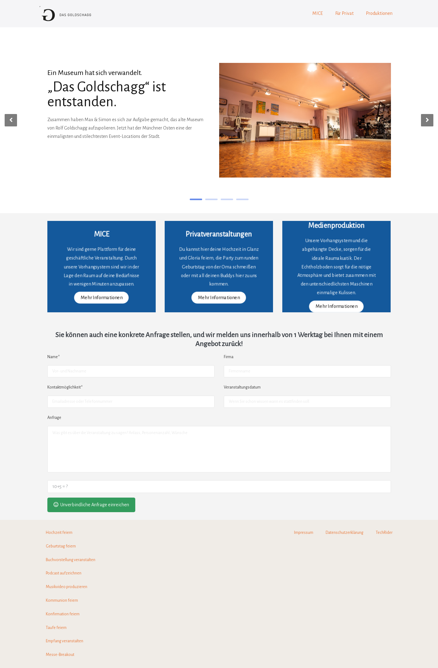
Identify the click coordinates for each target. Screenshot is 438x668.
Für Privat (344, 13)
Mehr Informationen (101, 297)
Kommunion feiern (62, 600)
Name (53, 357)
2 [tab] (211, 199)
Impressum (303, 532)
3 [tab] (227, 199)
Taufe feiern (56, 628)
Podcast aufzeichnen (63, 573)
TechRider (384, 532)
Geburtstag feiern (61, 546)
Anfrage (54, 417)
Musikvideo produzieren (66, 587)
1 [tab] (196, 199)
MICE (317, 13)
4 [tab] (242, 199)
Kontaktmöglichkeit (65, 387)
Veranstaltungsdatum (242, 387)
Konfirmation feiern (63, 614)
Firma (228, 357)
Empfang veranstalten (64, 641)
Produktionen (379, 13)
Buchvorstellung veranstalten (70, 560)
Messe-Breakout (60, 655)
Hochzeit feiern (59, 532)
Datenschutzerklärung (344, 532)
